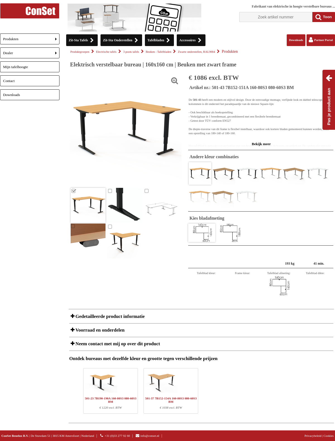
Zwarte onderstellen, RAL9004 (196, 51)
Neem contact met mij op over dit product (117, 343)
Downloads (11, 95)
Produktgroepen (79, 51)
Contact (9, 81)
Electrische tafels (106, 51)
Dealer (31, 54)
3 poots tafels (131, 51)
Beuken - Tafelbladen (158, 51)
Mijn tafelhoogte (15, 67)
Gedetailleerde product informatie (109, 316)
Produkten (31, 40)
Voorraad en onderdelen (99, 330)
